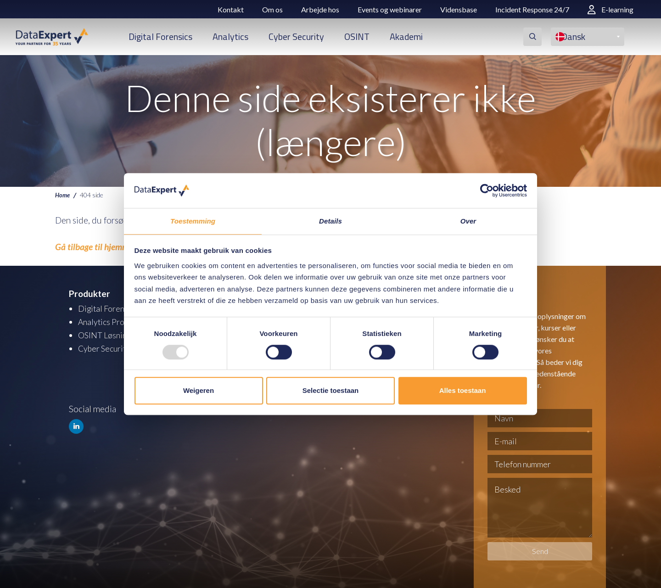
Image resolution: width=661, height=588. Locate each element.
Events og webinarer (390, 9)
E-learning (610, 9)
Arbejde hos (320, 9)
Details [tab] (330, 221)
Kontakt (231, 9)
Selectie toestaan (330, 391)
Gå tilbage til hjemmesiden (103, 246)
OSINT (357, 36)
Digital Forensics (160, 36)
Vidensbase (458, 9)
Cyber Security (296, 36)
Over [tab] (468, 221)
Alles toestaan (462, 391)
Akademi (406, 36)
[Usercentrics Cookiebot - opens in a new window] (487, 190)
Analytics (230, 36)
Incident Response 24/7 (532, 9)
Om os (272, 9)
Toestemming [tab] (192, 221)
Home (63, 194)
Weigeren (198, 391)
